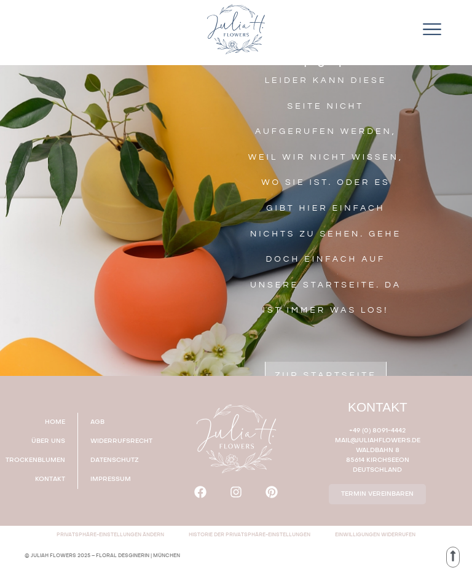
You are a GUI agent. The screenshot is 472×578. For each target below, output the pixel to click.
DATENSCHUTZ (114, 460)
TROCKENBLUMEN (38, 460)
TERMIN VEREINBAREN (377, 494)
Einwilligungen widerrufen (375, 535)
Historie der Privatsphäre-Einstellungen (249, 535)
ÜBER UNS (48, 441)
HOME (55, 422)
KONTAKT (50, 479)
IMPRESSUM (110, 479)
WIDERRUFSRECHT (121, 441)
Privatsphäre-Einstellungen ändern (110, 535)
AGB (97, 422)
